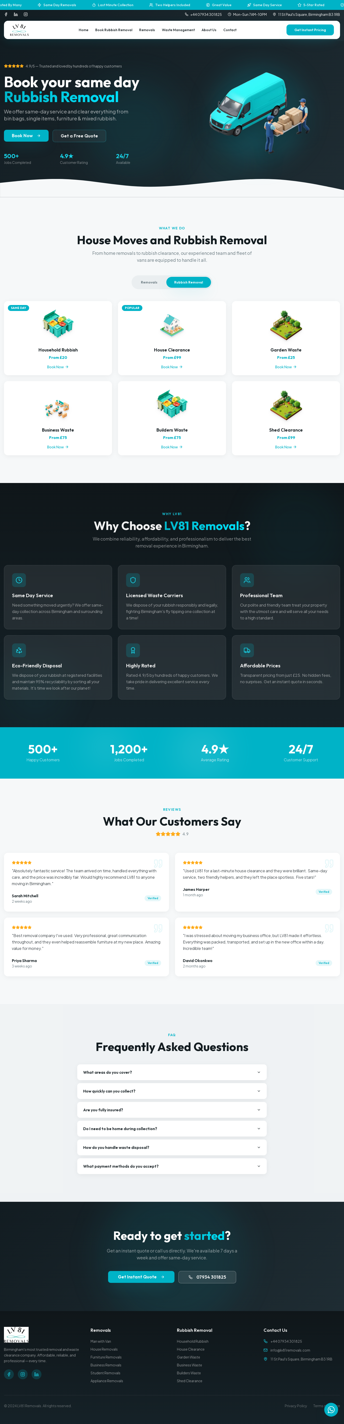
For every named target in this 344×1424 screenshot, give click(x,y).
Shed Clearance (189, 1381)
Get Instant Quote (141, 1277)
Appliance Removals (107, 1381)
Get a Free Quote (79, 136)
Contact (229, 30)
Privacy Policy (296, 1405)
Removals (147, 30)
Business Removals (106, 1365)
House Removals (104, 1349)
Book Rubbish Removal (113, 30)
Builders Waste (189, 1373)
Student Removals (105, 1373)
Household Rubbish (193, 1341)
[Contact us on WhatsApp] (331, 1410)
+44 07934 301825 (203, 14)
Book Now (26, 135)
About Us (209, 30)
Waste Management (178, 30)
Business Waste (189, 1365)
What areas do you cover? (172, 1072)
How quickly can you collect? (172, 1091)
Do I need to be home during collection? (172, 1128)
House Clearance (191, 1349)
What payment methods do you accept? (172, 1166)
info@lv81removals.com (290, 1350)
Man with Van (101, 1341)
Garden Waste (188, 1357)
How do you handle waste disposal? (172, 1147)
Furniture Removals (106, 1357)
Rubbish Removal (188, 282)
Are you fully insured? (172, 1109)
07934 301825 (207, 1277)
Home (83, 30)
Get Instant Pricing (310, 30)
